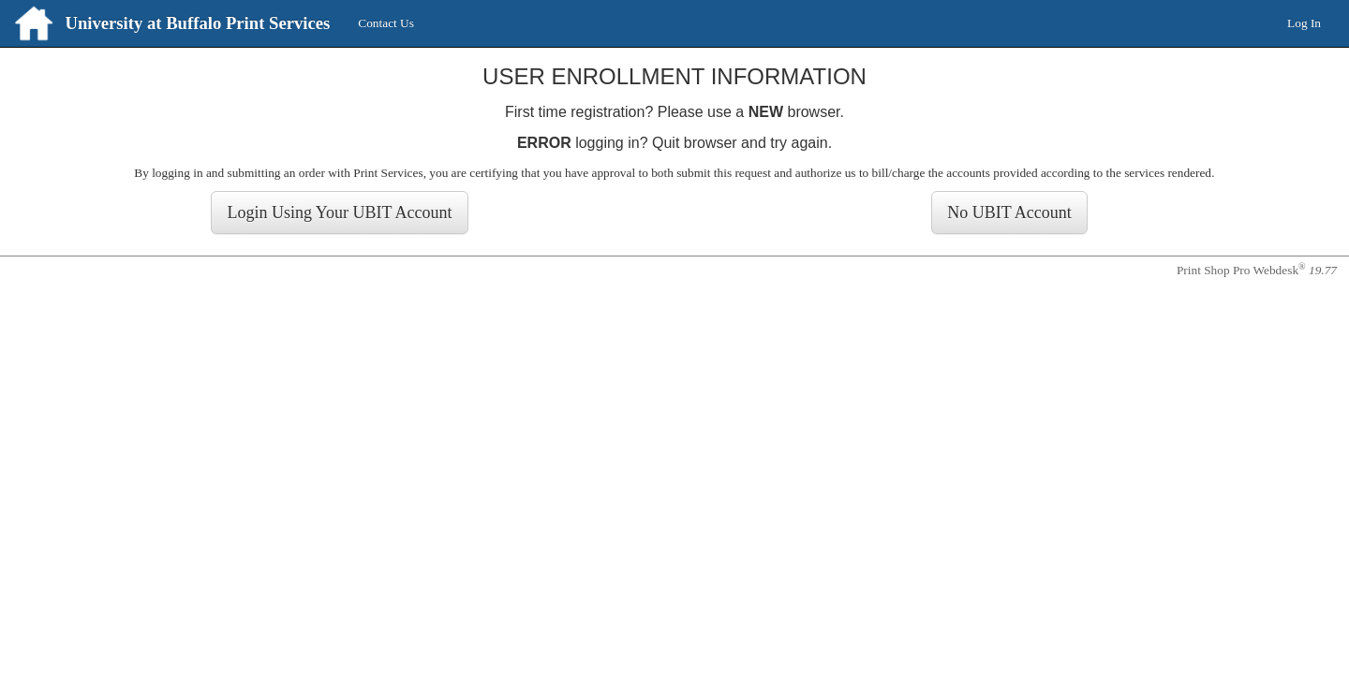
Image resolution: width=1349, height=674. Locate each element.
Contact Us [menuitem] (386, 23)
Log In (1304, 23)
